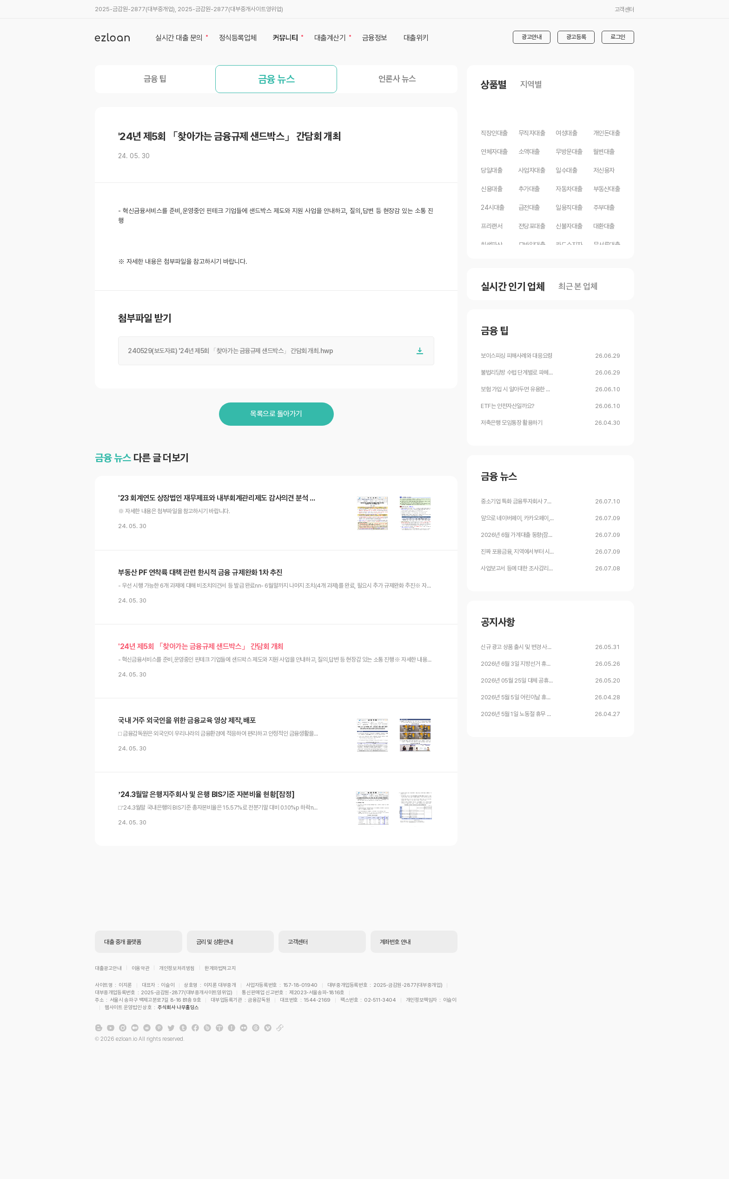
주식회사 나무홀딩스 (377, 963)
